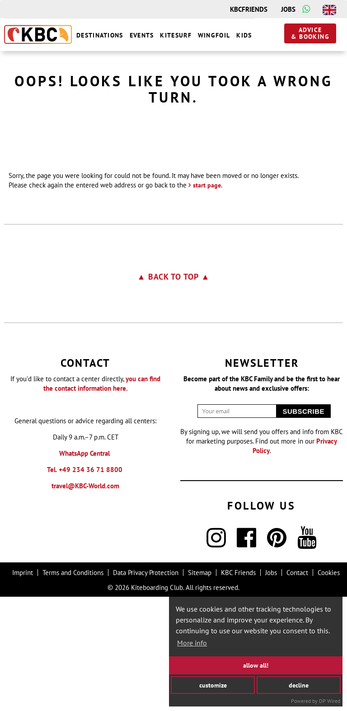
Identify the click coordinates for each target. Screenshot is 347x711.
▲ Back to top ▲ (173, 391)
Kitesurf (175, 35)
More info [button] (192, 642)
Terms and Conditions (72, 687)
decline (299, 684)
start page (207, 299)
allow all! (255, 665)
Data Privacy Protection (145, 687)
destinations (99, 35)
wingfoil (214, 35)
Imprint (22, 687)
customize (213, 684)
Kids (244, 35)
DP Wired (329, 700)
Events (142, 35)
